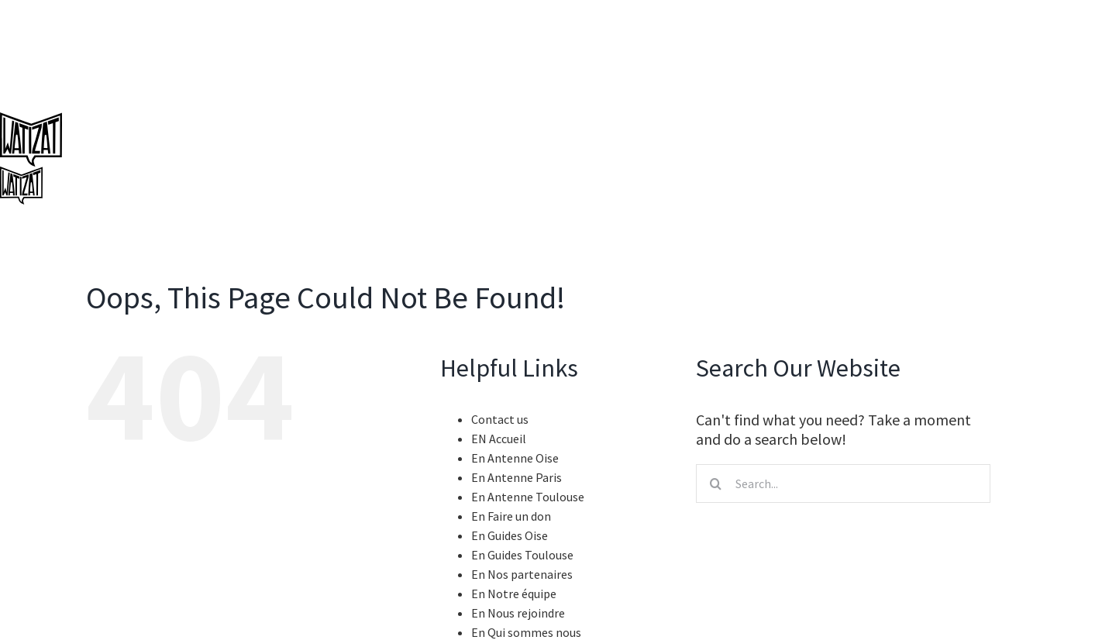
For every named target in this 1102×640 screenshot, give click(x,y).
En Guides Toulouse (522, 555)
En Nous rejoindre (518, 613)
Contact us (500, 419)
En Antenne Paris (516, 477)
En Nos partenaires (522, 574)
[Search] (715, 483)
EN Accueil (498, 438)
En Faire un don (511, 516)
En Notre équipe (513, 593)
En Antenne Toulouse (527, 496)
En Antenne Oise (515, 458)
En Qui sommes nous (526, 632)
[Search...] (843, 483)
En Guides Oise (509, 535)
